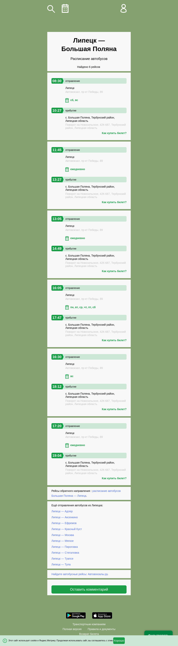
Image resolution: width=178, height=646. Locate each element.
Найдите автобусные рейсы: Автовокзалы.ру (79, 574)
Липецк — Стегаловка (65, 552)
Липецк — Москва (62, 534)
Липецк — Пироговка (64, 546)
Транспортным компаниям (88, 624)
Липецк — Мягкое (62, 540)
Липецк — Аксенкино (64, 517)
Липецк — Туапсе (62, 558)
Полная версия (72, 629)
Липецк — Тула (61, 564)
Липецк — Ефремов (63, 523)
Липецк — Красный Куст (66, 529)
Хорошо (119, 640)
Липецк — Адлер (62, 511)
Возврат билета (89, 633)
